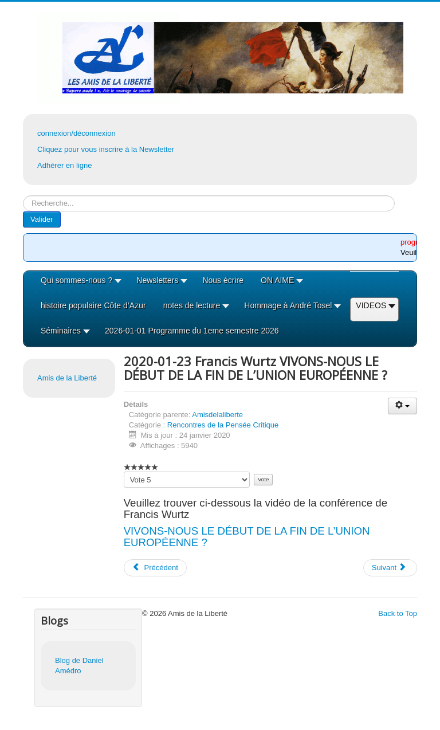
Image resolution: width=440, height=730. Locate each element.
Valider (41, 219)
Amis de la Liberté (67, 378)
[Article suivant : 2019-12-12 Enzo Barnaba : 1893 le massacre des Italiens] (390, 567)
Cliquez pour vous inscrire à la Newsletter (105, 149)
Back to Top (397, 613)
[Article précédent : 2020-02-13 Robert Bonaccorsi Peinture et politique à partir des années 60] (155, 567)
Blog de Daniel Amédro (79, 665)
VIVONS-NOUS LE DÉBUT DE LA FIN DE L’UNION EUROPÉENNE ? (247, 536)
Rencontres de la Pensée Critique (222, 425)
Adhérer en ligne (64, 165)
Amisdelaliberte (217, 414)
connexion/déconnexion (76, 133)
